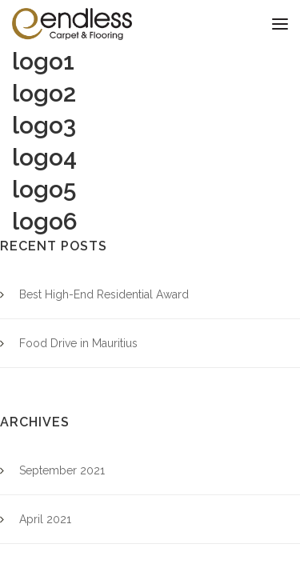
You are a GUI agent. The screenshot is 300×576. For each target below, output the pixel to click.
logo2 (44, 93)
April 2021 (45, 519)
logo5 (44, 189)
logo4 (44, 157)
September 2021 (62, 470)
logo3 (44, 125)
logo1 (43, 61)
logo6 (45, 221)
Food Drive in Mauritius (78, 343)
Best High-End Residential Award (104, 294)
